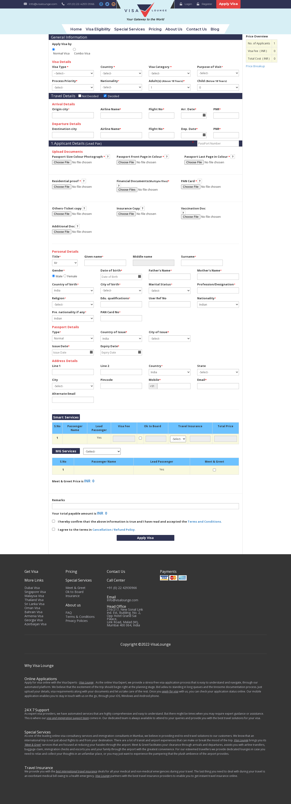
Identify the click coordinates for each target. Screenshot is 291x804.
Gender (57, 270)
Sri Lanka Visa (34, 604)
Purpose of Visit (209, 67)
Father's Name (159, 270)
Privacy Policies (77, 621)
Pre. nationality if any (68, 312)
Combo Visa (82, 53)
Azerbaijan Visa (35, 624)
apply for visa (170, 691)
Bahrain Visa (33, 612)
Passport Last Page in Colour (207, 157)
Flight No (156, 109)
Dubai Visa (32, 588)
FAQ (69, 612)
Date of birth (111, 270)
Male (59, 276)
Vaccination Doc (193, 208)
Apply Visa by (62, 44)
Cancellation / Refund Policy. (114, 530)
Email (202, 380)
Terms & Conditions (80, 616)
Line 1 (56, 366)
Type (55, 332)
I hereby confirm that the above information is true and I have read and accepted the (137, 521)
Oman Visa (32, 608)
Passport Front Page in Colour (140, 157)
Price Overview (257, 36)
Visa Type (60, 67)
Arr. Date (188, 109)
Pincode (107, 380)
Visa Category (160, 67)
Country (108, 67)
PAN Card (189, 181)
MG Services (66, 451)
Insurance (73, 596)
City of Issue (159, 332)
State (201, 366)
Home (76, 29)
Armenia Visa (33, 616)
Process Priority (64, 81)
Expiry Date (110, 346)
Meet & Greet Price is (67, 481)
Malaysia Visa (34, 596)
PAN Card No (110, 312)
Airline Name (111, 109)
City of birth (110, 284)
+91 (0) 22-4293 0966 (80, 4)
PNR (217, 109)
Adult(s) (167, 81)
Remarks (58, 500)
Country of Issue (114, 332)
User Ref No (157, 298)
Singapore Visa (35, 592)
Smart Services (66, 417)
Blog (215, 29)
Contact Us (196, 29)
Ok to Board (74, 592)
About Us (173, 29)
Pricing (155, 29)
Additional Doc (63, 226)
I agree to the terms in (94, 530)
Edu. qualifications (115, 298)
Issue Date (61, 346)
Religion (58, 298)
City (55, 380)
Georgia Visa (33, 620)
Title (55, 256)
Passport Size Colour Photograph (78, 157)
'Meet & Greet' (32, 745)
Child (212, 81)
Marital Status (160, 284)
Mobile (155, 380)
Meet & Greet (75, 588)
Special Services (129, 29)
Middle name (142, 256)
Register (207, 4)
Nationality (109, 81)
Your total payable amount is (74, 513)
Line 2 (105, 366)
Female (72, 276)
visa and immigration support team (68, 718)
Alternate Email (63, 394)
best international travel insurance (76, 771)
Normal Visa (61, 53)
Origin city (60, 109)
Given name (93, 256)
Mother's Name (208, 270)
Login (188, 4)
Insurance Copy (128, 208)
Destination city (64, 129)
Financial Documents (143, 181)
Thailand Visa (34, 600)
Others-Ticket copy (66, 208)
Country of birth (64, 284)
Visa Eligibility (98, 29)
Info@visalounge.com (43, 4)
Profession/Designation (215, 284)
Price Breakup (255, 66)
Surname (188, 256)
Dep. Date (189, 129)
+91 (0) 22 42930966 (122, 588)
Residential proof (66, 181)
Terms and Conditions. (205, 521)
